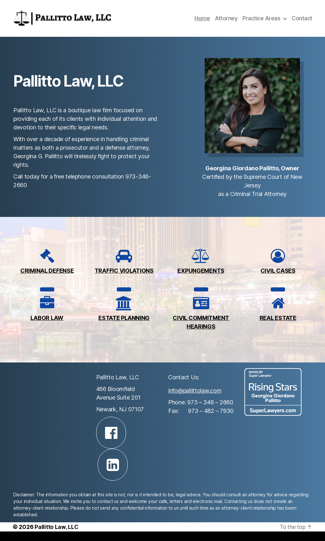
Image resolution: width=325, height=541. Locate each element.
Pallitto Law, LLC (56, 536)
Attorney (226, 23)
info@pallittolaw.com (195, 400)
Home (202, 23)
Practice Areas (261, 23)
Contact (302, 23)
